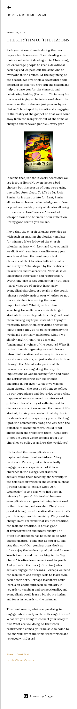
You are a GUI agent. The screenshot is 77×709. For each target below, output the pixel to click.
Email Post (22, 654)
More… (43, 15)
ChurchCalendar (25, 660)
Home (11, 15)
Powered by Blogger (38, 696)
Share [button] (10, 654)
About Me (27, 15)
